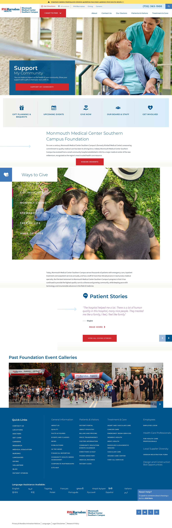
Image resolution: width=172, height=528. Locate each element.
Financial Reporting (60, 453)
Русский (91, 492)
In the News (56, 449)
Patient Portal (86, 425)
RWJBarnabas (79, 6)
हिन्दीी (110, 488)
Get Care (17, 437)
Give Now (85, 110)
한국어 (15, 492)
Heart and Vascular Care (119, 425)
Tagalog (48, 488)
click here (149, 498)
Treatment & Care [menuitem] (160, 13)
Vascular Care (114, 452)
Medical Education (22, 449)
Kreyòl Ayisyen (99, 488)
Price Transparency (88, 437)
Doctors (17, 434)
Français (64, 488)
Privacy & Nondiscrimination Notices (26, 523)
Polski (52, 492)
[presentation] (127, 317)
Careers (99, 6)
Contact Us (18, 426)
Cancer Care (113, 429)
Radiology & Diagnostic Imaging (118, 446)
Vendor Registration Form (155, 454)
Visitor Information (88, 441)
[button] (168, 6)
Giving (90, 6)
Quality (54, 429)
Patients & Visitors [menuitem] (139, 13)
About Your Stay (86, 429)
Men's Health (113, 441)
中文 (33, 492)
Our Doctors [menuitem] (121, 13)
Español (109, 492)
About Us (55, 425)
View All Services (116, 460)
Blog (15, 469)
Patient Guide (85, 464)
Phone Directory (87, 456)
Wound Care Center (117, 456)
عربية (30, 488)
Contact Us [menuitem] (107, 13)
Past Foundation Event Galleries (43, 357)
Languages (18, 457)
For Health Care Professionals (150, 440)
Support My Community (42, 87)
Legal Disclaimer (58, 523)
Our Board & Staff (118, 110)
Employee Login (150, 425)
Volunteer (18, 465)
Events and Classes (60, 437)
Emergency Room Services (119, 433)
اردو (126, 492)
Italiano (128, 488)
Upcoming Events (54, 110)
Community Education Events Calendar (89, 446)
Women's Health (115, 437)
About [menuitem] (94, 13)
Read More (96, 327)
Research (17, 445)
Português (73, 492)
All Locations (63, 6)
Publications (57, 445)
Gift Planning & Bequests (21, 111)
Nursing (17, 453)
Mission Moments (89, 162)
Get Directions (48, 6)
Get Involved (150, 110)
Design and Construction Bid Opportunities (156, 463)
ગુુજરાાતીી (80, 488)
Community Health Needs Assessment (62, 458)
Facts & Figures (58, 433)
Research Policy (73, 523)
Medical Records (87, 460)
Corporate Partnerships (62, 464)
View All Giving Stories (99, 338)
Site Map (55, 467)
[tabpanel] (28, 319)
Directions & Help (87, 452)
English (15, 488)
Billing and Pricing (88, 433)
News (53, 441)
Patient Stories (20, 473)
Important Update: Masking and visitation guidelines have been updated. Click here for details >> (87, 2)
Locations (18, 430)
